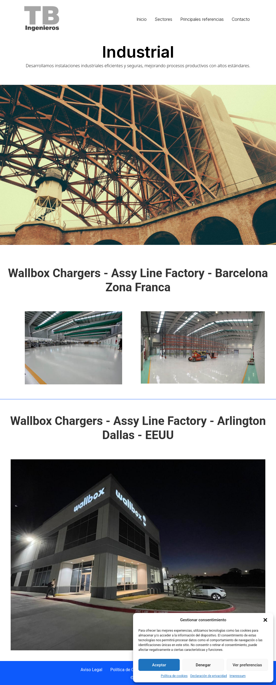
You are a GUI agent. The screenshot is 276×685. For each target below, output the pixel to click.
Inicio (142, 19)
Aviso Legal (91, 669)
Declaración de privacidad (208, 676)
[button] (265, 620)
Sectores (163, 19)
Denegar (203, 665)
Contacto (241, 19)
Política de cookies (174, 676)
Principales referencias (202, 19)
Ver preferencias (247, 665)
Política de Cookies (128, 669)
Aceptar (159, 665)
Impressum (238, 676)
